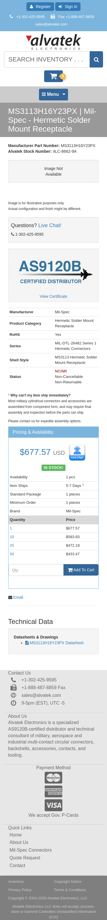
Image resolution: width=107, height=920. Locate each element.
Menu (53, 95)
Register (40, 6)
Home (16, 834)
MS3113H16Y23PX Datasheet (56, 643)
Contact (17, 865)
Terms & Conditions (70, 890)
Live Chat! (49, 225)
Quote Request (25, 857)
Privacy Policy (20, 890)
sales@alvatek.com (51, 24)
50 (12, 554)
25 (12, 545)
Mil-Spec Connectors (31, 850)
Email (18, 597)
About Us (19, 842)
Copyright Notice (67, 881)
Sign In (68, 6)
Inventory (16, 881)
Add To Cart (81, 570)
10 (12, 537)
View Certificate (53, 296)
